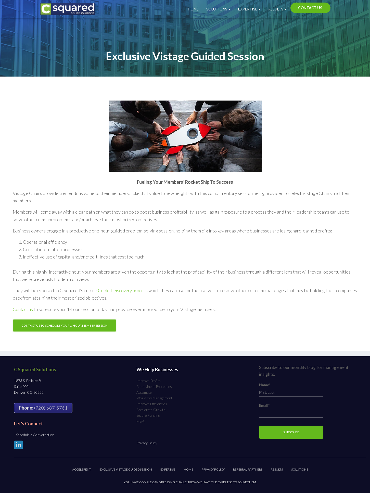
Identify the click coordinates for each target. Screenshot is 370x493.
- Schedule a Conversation (34, 435)
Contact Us (310, 8)
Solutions (218, 9)
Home (193, 9)
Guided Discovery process (124, 290)
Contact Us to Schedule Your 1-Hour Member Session (64, 325)
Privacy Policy (146, 443)
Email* (291, 410)
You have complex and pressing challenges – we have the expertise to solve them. (190, 482)
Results (277, 9)
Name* (291, 390)
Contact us (23, 309)
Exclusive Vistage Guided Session (125, 469)
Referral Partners (247, 469)
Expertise (249, 9)
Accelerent (81, 469)
